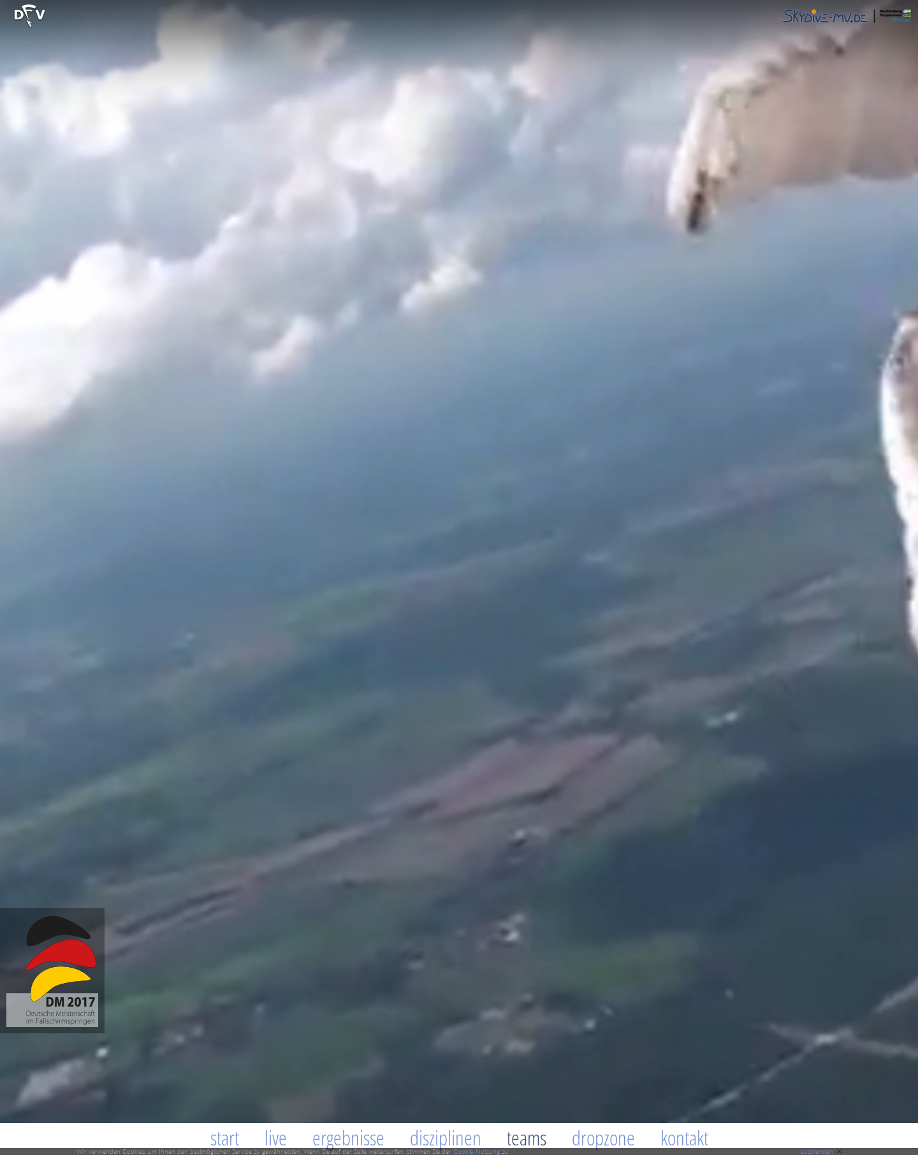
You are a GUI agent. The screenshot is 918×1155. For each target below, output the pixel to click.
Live (276, 1137)
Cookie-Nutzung (476, 1151)
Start (224, 1137)
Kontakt (684, 1137)
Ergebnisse (348, 1137)
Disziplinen (445, 1137)
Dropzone (603, 1137)
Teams (526, 1137)
